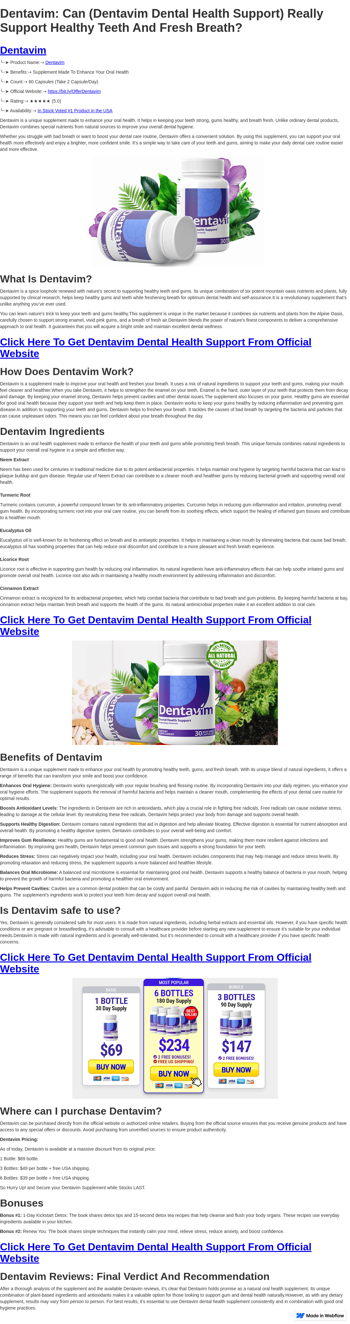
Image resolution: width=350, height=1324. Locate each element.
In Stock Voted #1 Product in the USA (75, 110)
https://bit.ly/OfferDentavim (74, 91)
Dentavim (23, 50)
